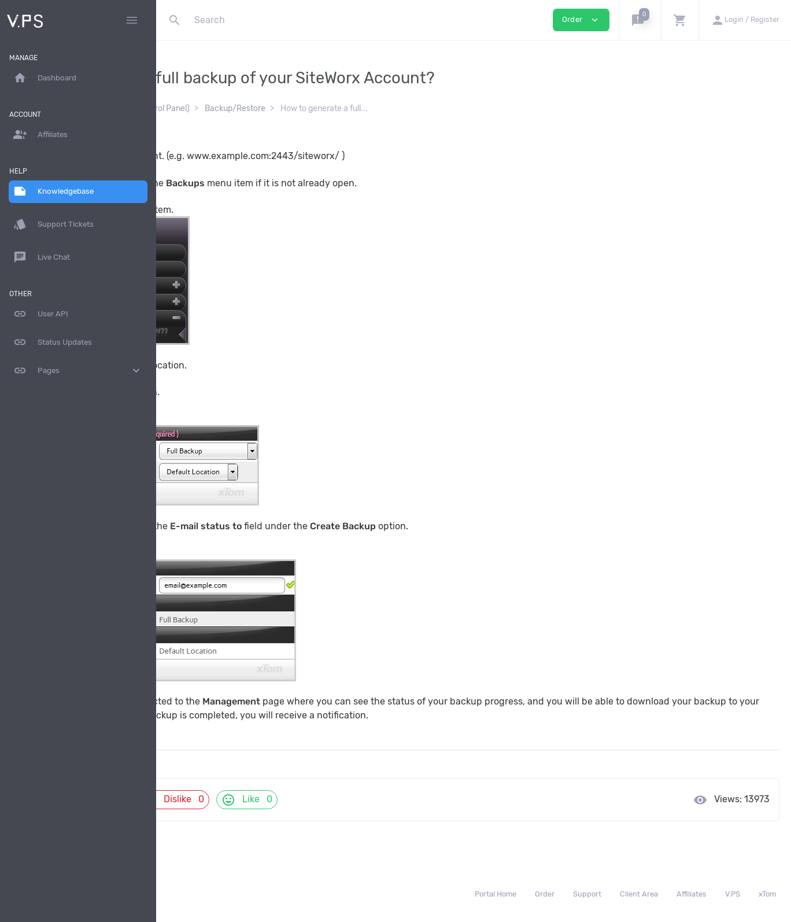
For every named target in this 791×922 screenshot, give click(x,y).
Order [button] (581, 19)
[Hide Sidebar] (131, 20)
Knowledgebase (206, 108)
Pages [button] (78, 371)
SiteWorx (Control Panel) (295, 108)
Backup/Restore (385, 108)
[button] (640, 20)
